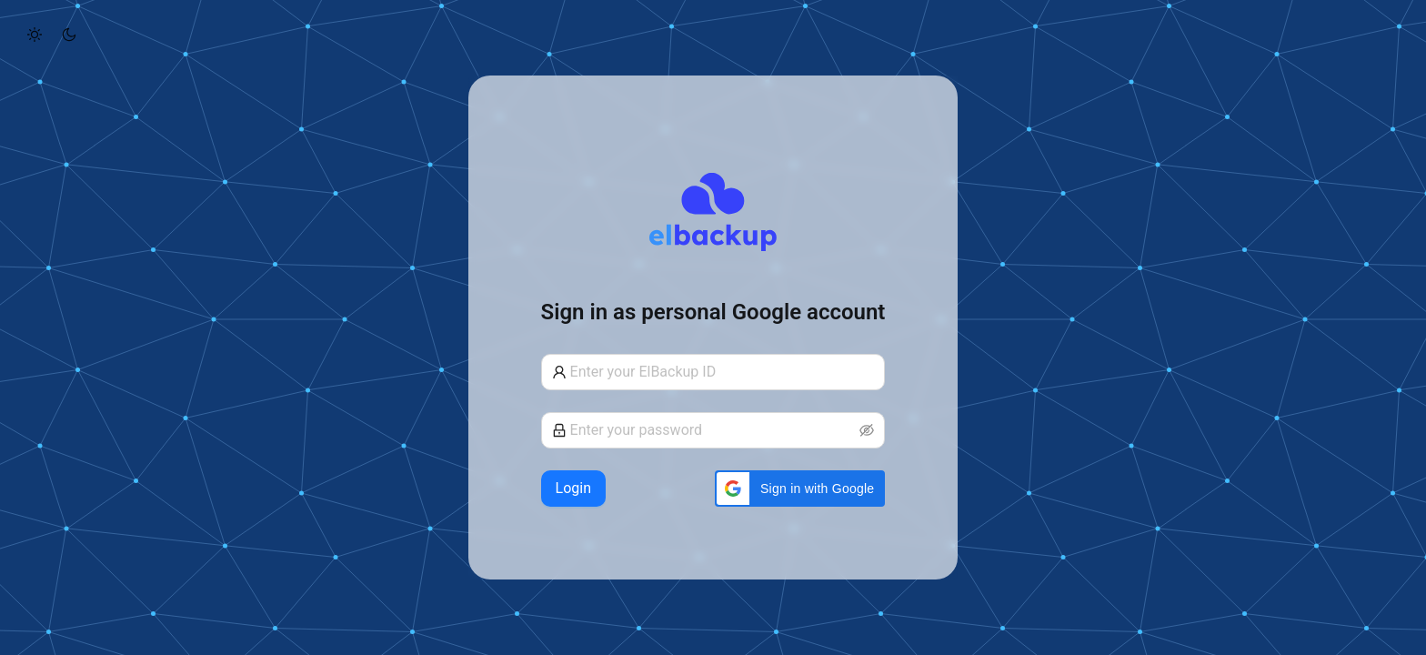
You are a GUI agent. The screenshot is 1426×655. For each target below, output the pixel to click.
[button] (800, 488)
